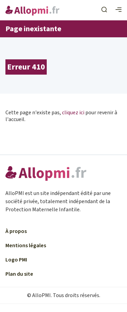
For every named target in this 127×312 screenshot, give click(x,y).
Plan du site (19, 274)
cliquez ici (73, 112)
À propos (16, 231)
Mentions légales (25, 245)
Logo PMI (16, 260)
